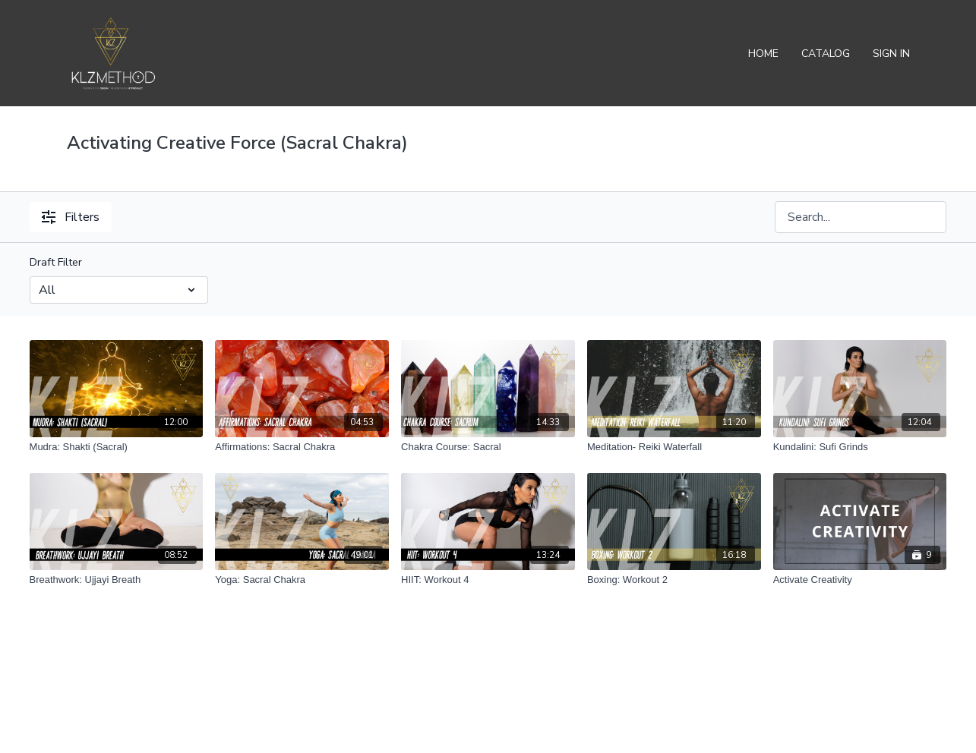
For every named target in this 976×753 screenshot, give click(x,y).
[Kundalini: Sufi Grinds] (860, 447)
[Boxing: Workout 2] (674, 580)
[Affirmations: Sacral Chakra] (302, 447)
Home (763, 53)
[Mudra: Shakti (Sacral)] (117, 447)
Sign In (891, 53)
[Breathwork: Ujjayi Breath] (117, 580)
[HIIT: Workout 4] (488, 580)
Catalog (825, 53)
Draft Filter (56, 262)
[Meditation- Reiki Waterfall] (674, 447)
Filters (70, 217)
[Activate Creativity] (860, 580)
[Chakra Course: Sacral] (488, 447)
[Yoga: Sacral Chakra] (302, 580)
